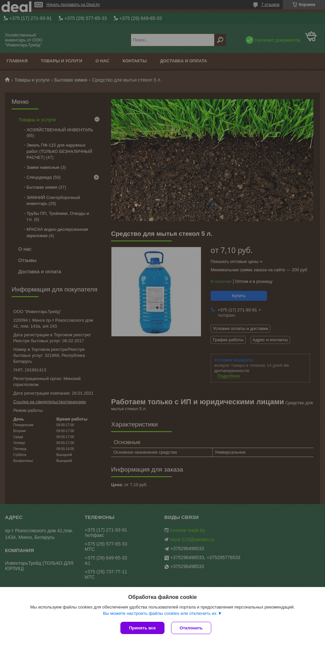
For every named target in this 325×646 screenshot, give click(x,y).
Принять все (142, 627)
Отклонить (191, 627)
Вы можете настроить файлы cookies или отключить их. (160, 613)
